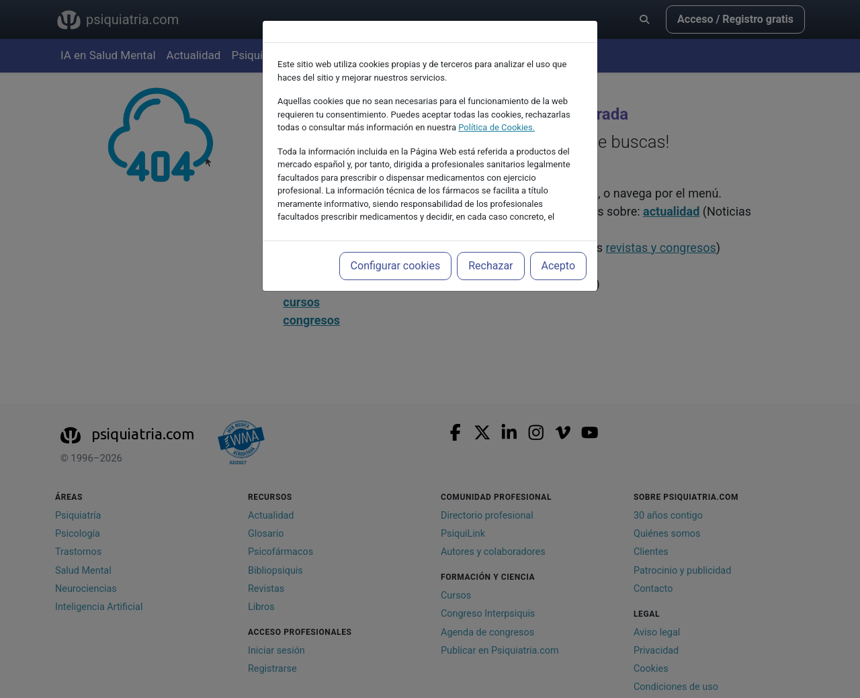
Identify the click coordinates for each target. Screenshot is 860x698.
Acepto (558, 265)
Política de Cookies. (496, 127)
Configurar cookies (396, 265)
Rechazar (490, 265)
